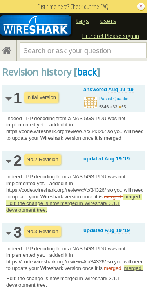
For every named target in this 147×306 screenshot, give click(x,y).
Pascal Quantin (114, 98)
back (87, 71)
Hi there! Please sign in (110, 36)
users (108, 20)
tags (82, 20)
